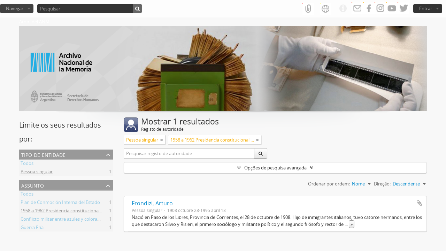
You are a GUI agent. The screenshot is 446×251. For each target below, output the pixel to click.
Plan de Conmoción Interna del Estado (60, 203)
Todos (27, 164)
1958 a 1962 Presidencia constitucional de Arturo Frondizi (79, 211)
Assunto (32, 185)
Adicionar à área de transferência (419, 203)
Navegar (14, 8)
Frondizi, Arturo (152, 203)
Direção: (382, 184)
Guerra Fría (32, 228)
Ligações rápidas (343, 8)
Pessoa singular (37, 172)
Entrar (425, 8)
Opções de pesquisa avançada (275, 168)
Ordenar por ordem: (329, 184)
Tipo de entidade (43, 154)
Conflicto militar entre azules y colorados (63, 220)
